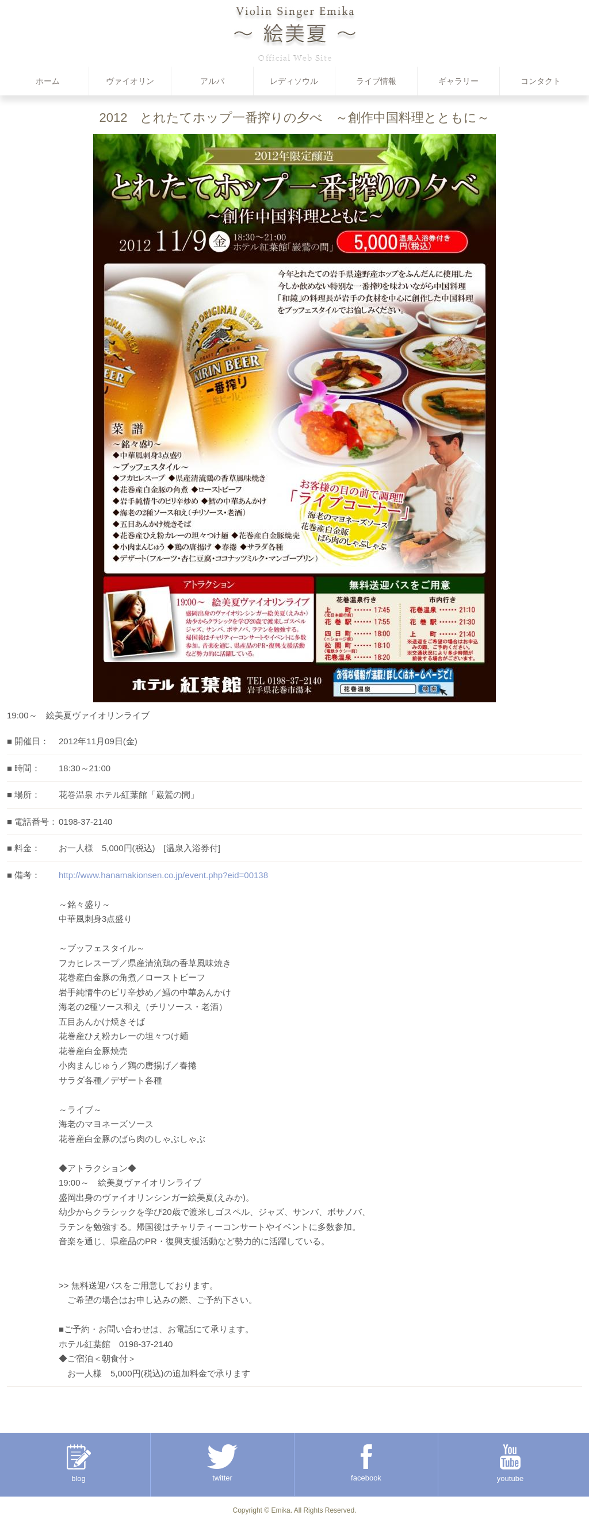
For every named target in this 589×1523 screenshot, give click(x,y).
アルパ (212, 81)
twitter (222, 1463)
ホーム (48, 81)
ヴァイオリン (130, 81)
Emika (280, 1510)
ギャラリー (458, 81)
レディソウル (294, 81)
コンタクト (541, 81)
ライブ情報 (376, 81)
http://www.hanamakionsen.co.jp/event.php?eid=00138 (163, 875)
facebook (366, 1463)
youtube (510, 1463)
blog (79, 1463)
